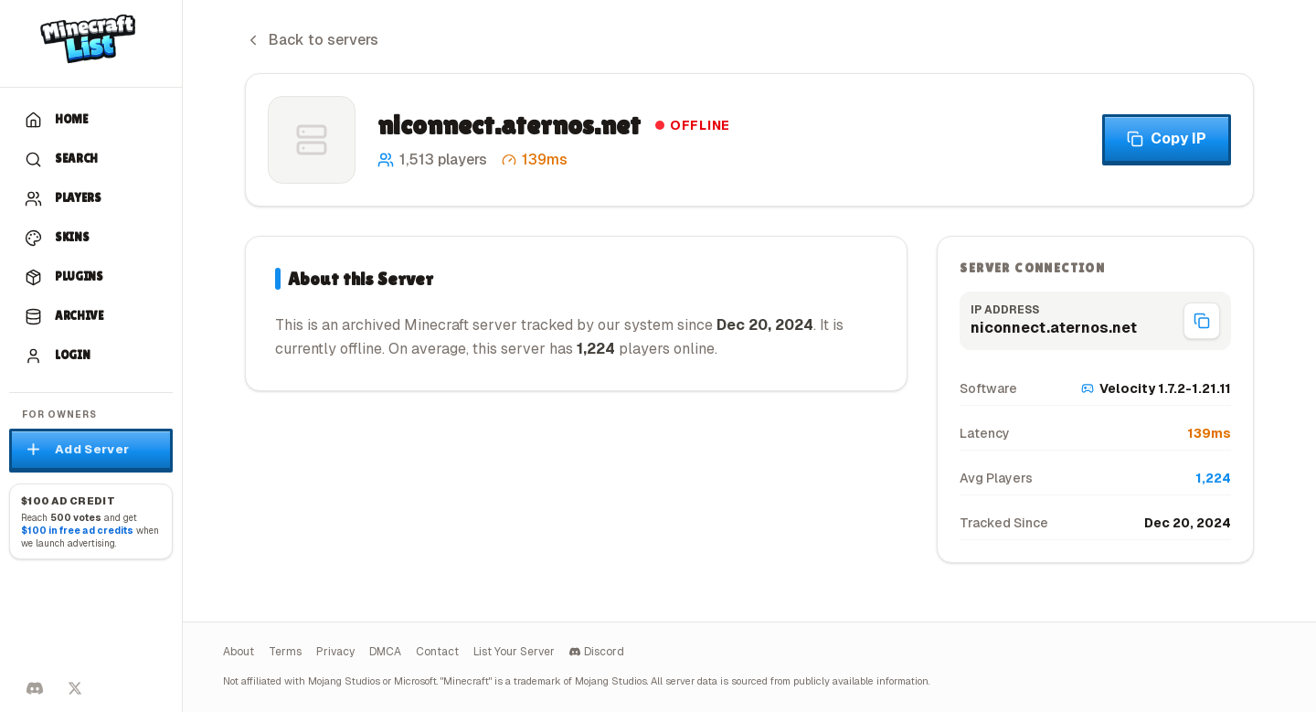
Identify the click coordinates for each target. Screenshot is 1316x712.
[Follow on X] (74, 688)
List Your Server (514, 651)
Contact (437, 651)
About (238, 651)
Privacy (335, 651)
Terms (285, 651)
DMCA (385, 651)
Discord (596, 651)
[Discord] (34, 688)
